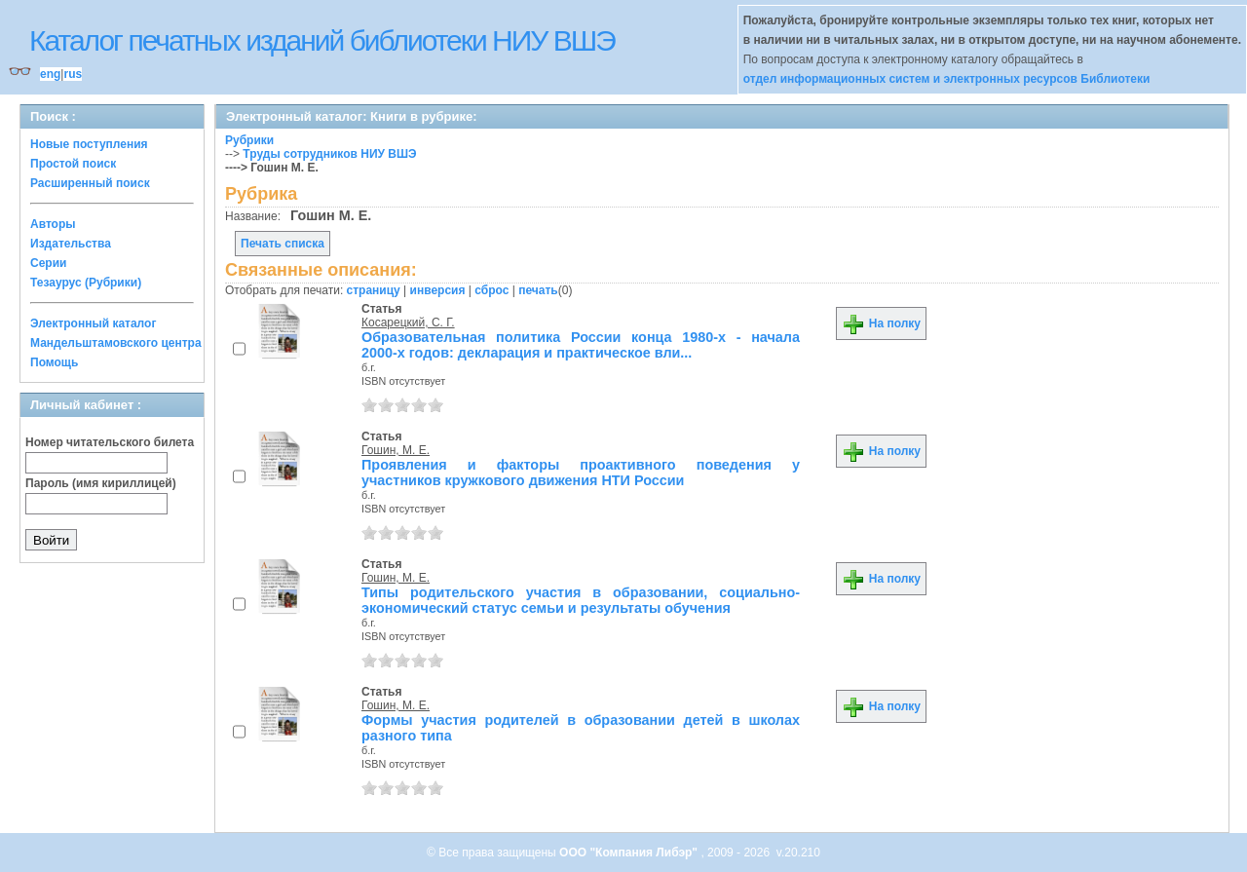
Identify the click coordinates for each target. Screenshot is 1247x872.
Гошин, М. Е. (395, 450)
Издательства (70, 243)
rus (72, 74)
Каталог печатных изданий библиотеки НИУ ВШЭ (322, 40)
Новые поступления (89, 144)
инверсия (438, 290)
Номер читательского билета (109, 442)
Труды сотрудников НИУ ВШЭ (329, 154)
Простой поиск (73, 164)
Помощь (54, 362)
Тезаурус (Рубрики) (85, 282)
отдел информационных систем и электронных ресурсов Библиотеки (947, 79)
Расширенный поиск (90, 183)
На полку (881, 323)
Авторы (53, 224)
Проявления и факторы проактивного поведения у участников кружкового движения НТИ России (580, 472)
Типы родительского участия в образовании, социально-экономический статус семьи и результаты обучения (580, 600)
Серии (48, 263)
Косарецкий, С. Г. (408, 322)
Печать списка (282, 243)
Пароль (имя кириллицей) (100, 483)
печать (538, 290)
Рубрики (249, 140)
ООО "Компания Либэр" (629, 852)
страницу (373, 290)
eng (50, 74)
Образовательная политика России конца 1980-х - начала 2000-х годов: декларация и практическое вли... (580, 344)
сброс (491, 290)
